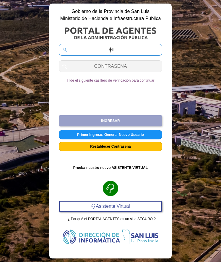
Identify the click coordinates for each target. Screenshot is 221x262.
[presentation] (110, 96)
